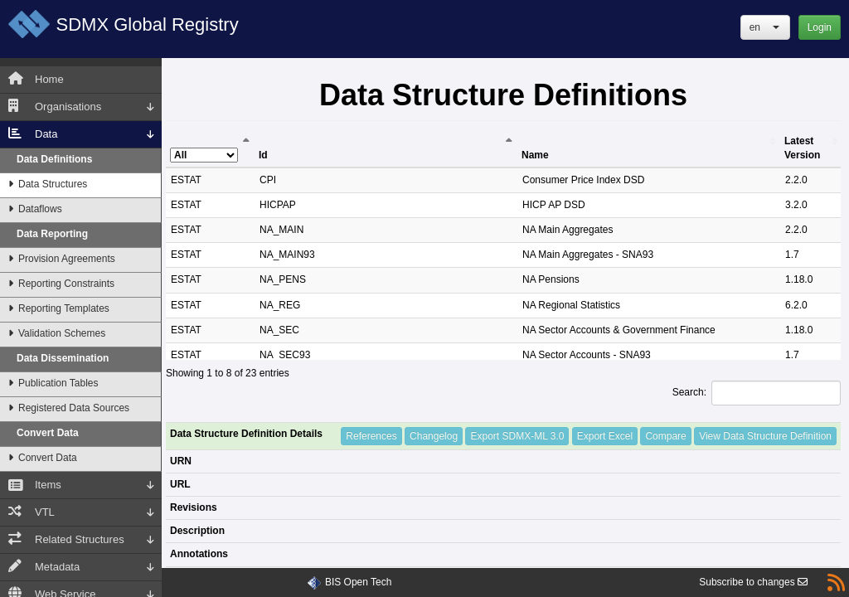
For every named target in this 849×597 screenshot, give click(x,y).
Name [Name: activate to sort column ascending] (535, 155)
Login (820, 27)
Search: (756, 393)
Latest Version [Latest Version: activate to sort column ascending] (802, 148)
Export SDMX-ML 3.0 (517, 436)
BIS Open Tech (358, 582)
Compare (665, 436)
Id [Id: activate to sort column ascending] (263, 155)
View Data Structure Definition (765, 436)
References (371, 436)
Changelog (434, 436)
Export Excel (605, 436)
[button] (765, 27)
